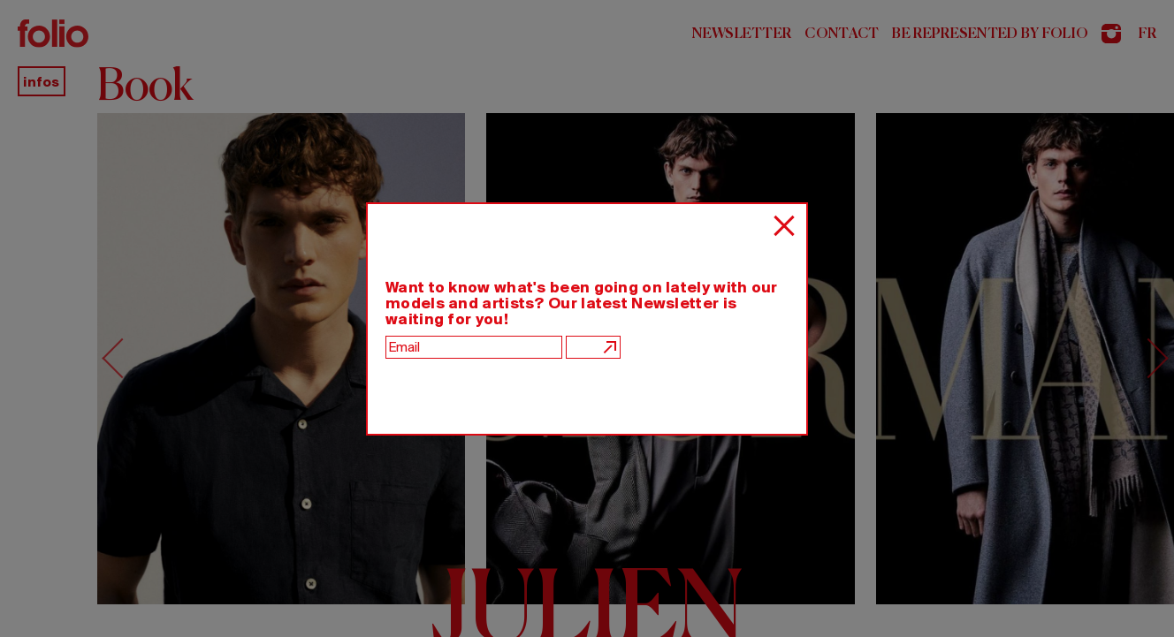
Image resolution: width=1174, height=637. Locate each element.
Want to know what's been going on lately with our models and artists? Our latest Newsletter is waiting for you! (581, 303)
